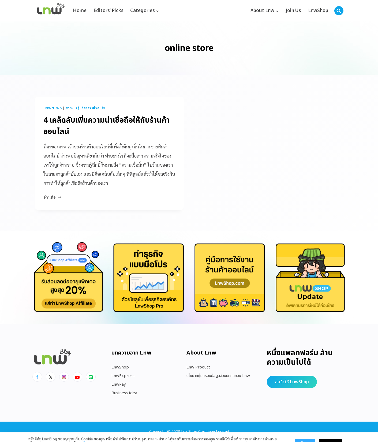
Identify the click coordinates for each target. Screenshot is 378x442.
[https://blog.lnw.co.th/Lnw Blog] (51, 10)
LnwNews (52, 108)
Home (80, 10)
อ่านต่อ (52, 197)
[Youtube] (77, 377)
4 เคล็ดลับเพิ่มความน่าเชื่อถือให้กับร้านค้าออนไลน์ (106, 126)
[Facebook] (37, 377)
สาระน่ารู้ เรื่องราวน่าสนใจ (85, 108)
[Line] (91, 377)
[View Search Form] (338, 10)
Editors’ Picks (108, 10)
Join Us (293, 10)
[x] (50, 377)
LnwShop (318, 10)
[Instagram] (64, 377)
